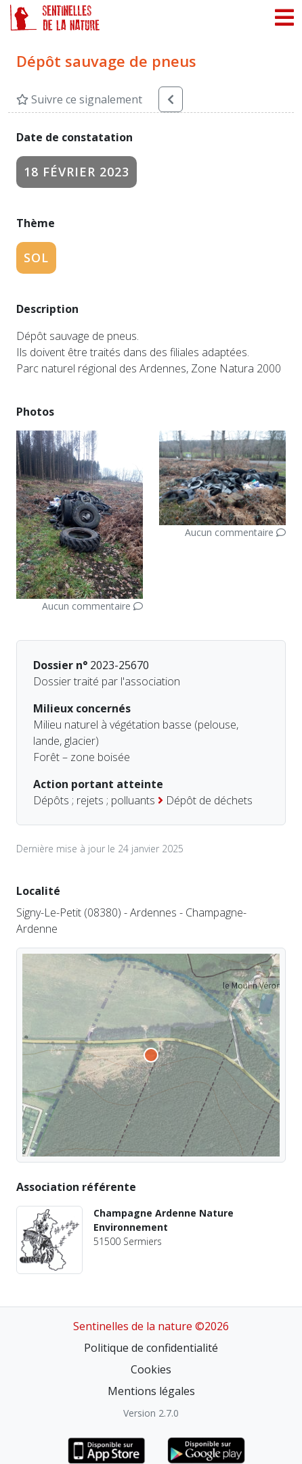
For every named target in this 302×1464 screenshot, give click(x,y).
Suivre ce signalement (79, 99)
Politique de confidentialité (151, 1347)
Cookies (151, 1369)
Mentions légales (151, 1391)
